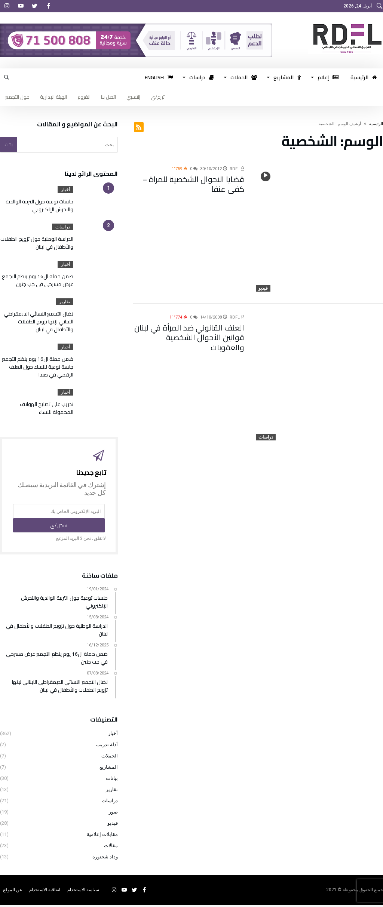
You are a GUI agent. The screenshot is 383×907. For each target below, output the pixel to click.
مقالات (111, 847)
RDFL (237, 168)
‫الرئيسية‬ (376, 124)
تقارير (64, 301)
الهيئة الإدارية (53, 96)
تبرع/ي (158, 96)
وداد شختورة (105, 858)
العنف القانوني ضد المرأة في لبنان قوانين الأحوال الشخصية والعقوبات (189, 331)
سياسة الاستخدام (83, 891)
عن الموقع (12, 891)
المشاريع (108, 769)
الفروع (84, 96)
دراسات (265, 437)
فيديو (263, 288)
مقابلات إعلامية (102, 836)
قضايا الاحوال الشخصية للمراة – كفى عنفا (194, 182)
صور (113, 814)
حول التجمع (17, 96)
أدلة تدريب (107, 746)
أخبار (65, 189)
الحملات (109, 757)
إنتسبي (133, 96)
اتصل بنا (108, 96)
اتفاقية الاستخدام (44, 891)
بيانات (112, 780)
